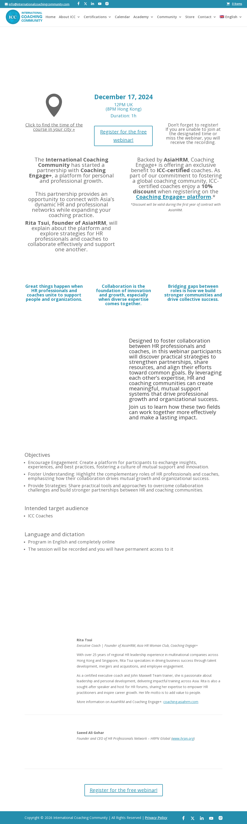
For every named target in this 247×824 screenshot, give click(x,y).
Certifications (95, 17)
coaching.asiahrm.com (180, 701)
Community (167, 17)
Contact (205, 17)
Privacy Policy (156, 817)
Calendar (122, 17)
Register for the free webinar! (123, 135)
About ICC (67, 17)
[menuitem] (231, 21)
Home (50, 17)
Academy (141, 17)
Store (189, 17)
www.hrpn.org (183, 738)
